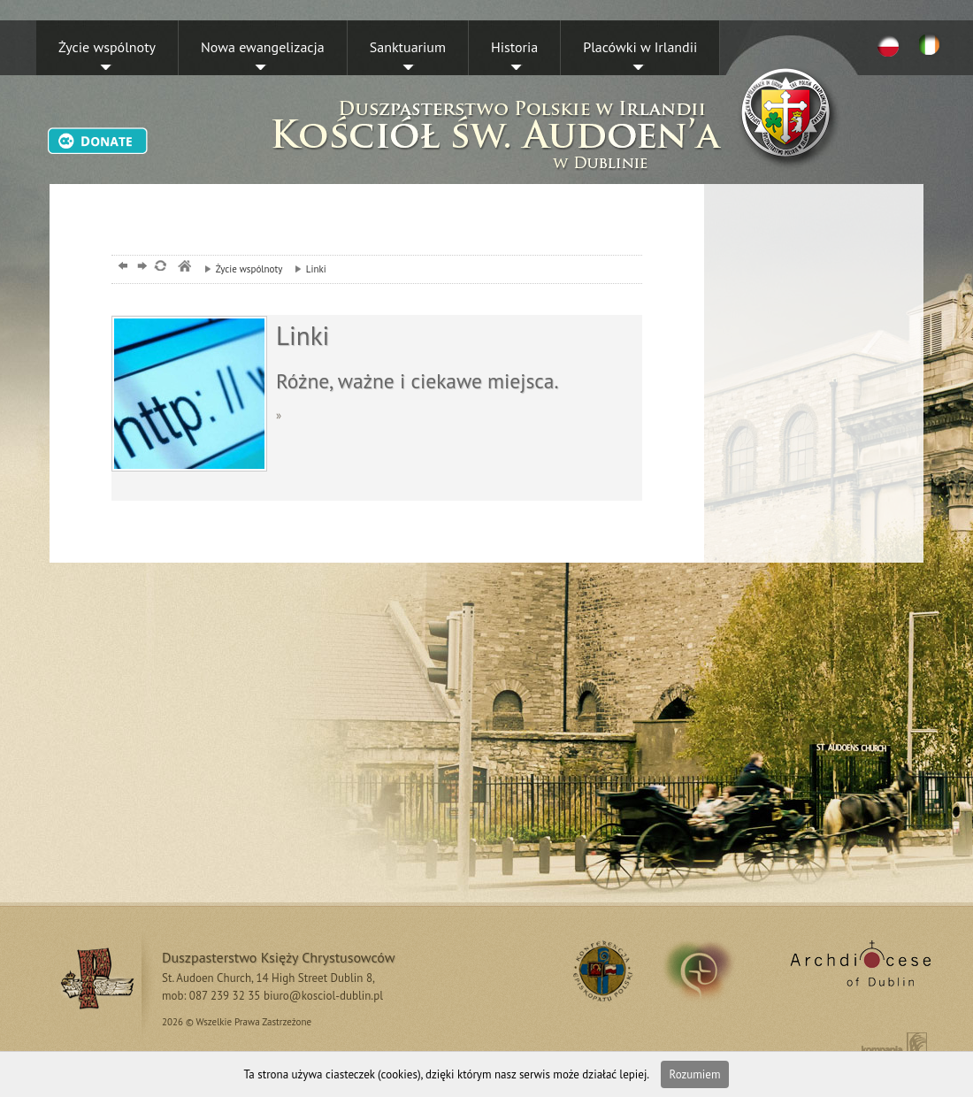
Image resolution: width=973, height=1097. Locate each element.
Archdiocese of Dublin (857, 970)
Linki (306, 269)
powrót (120, 267)
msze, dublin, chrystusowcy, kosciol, (183, 267)
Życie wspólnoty (107, 47)
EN (932, 45)
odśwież (159, 267)
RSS (600, 970)
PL (888, 45)
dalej (140, 267)
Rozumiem (695, 1074)
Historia (514, 47)
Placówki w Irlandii (640, 47)
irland (711, 970)
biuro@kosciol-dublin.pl (323, 995)
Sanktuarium (408, 47)
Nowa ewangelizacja (263, 47)
